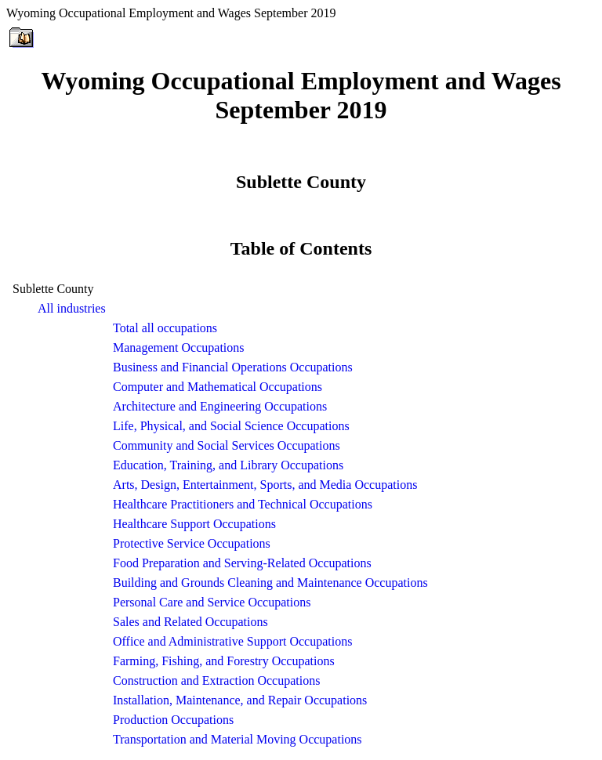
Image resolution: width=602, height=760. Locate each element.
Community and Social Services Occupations (226, 445)
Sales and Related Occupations (190, 621)
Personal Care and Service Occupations (211, 602)
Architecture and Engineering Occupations (220, 406)
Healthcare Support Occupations (194, 523)
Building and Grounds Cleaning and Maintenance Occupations (270, 582)
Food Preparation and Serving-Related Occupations (242, 563)
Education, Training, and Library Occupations (228, 465)
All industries (72, 308)
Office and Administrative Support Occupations (232, 641)
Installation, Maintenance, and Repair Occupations (240, 700)
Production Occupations (173, 719)
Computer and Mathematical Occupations (217, 386)
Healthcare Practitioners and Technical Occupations (242, 504)
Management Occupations (179, 347)
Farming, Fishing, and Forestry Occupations (224, 661)
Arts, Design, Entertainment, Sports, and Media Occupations (265, 484)
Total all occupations (165, 328)
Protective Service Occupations (191, 543)
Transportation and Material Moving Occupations (237, 739)
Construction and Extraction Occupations (216, 680)
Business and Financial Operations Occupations (233, 367)
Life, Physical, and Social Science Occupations (231, 425)
